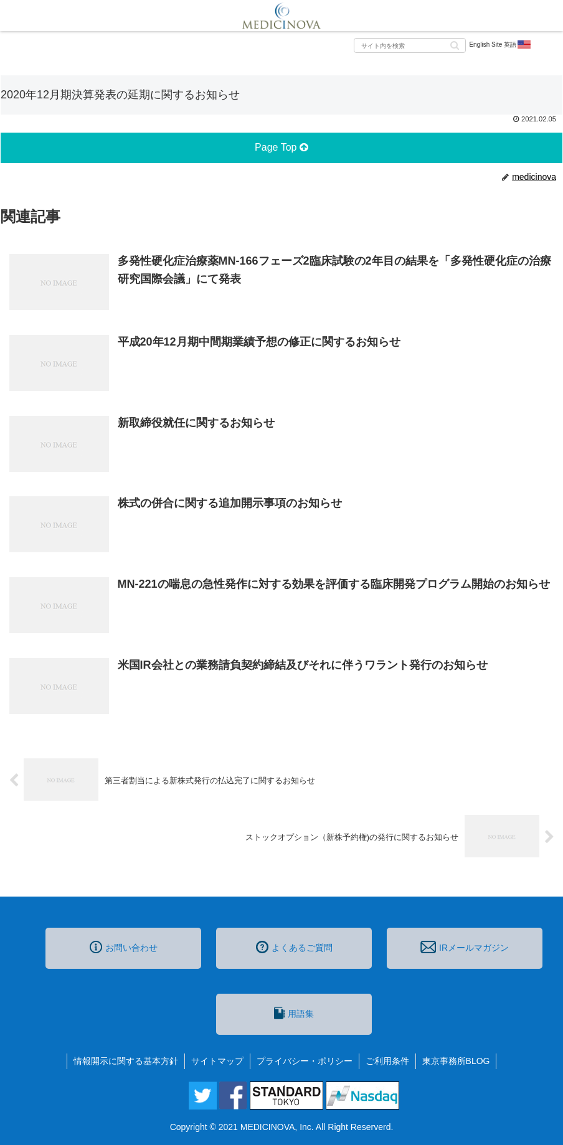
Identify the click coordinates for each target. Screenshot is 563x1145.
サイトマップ (217, 1061)
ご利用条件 (387, 1061)
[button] (454, 44)
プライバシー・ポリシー (304, 1061)
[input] (410, 45)
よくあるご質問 (294, 947)
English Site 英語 (500, 44)
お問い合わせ (124, 947)
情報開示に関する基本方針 (125, 1061)
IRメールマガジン (464, 947)
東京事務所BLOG (456, 1061)
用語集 (294, 1013)
